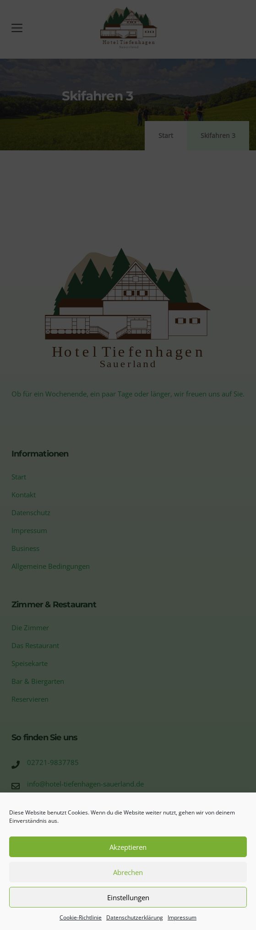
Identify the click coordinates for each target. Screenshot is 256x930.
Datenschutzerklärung (134, 917)
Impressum (182, 917)
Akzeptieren (128, 847)
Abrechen (128, 872)
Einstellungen (128, 897)
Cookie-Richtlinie (81, 917)
